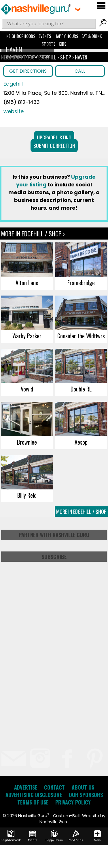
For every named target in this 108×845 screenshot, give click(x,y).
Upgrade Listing (54, 137)
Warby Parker (26, 335)
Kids (63, 43)
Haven (81, 57)
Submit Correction (54, 145)
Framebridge (81, 282)
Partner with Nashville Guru (54, 535)
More (97, 836)
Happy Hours (66, 36)
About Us (83, 787)
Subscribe (54, 556)
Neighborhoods (20, 36)
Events (45, 36)
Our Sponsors (86, 794)
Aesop (81, 442)
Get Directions (28, 71)
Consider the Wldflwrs (81, 335)
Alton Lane (27, 282)
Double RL (81, 389)
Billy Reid (27, 495)
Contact (54, 787)
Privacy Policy (73, 802)
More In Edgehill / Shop (81, 511)
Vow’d (27, 389)
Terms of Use (32, 802)
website (13, 111)
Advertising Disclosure (33, 794)
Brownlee (27, 442)
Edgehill (13, 83)
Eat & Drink (92, 36)
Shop (65, 57)
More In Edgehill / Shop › (33, 233)
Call (80, 71)
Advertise (25, 787)
